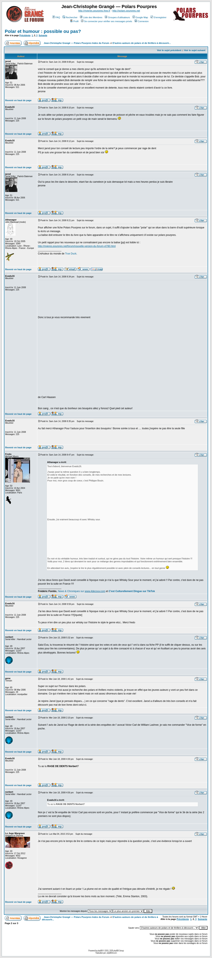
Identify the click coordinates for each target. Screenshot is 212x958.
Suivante (43, 35)
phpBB (100, 951)
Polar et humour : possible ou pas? (43, 31)
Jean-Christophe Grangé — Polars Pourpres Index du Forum (76, 43)
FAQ (56, 17)
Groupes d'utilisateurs (117, 17)
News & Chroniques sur (71, 591)
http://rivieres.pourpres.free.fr (94, 10)
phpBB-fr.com (112, 953)
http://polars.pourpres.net (126, 10)
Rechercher (70, 17)
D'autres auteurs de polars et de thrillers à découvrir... (142, 43)
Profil (74, 21)
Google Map (140, 17)
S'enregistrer (158, 17)
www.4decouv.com (95, 591)
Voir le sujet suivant (194, 50)
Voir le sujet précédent (169, 50)
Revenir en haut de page (18, 100)
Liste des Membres (91, 17)
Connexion (142, 21)
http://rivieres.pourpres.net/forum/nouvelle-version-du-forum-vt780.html (77, 246)
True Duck (70, 253)
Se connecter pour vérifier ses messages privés (106, 21)
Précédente (25, 35)
